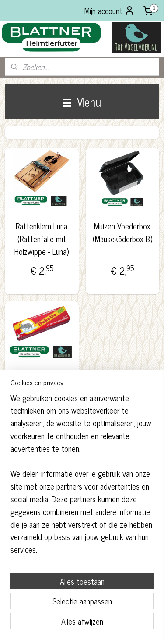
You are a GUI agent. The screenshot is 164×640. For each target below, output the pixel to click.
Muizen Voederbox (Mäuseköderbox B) (122, 232)
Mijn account (109, 10)
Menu (82, 101)
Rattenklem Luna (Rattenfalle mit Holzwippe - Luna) (41, 238)
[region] (82, 477)
